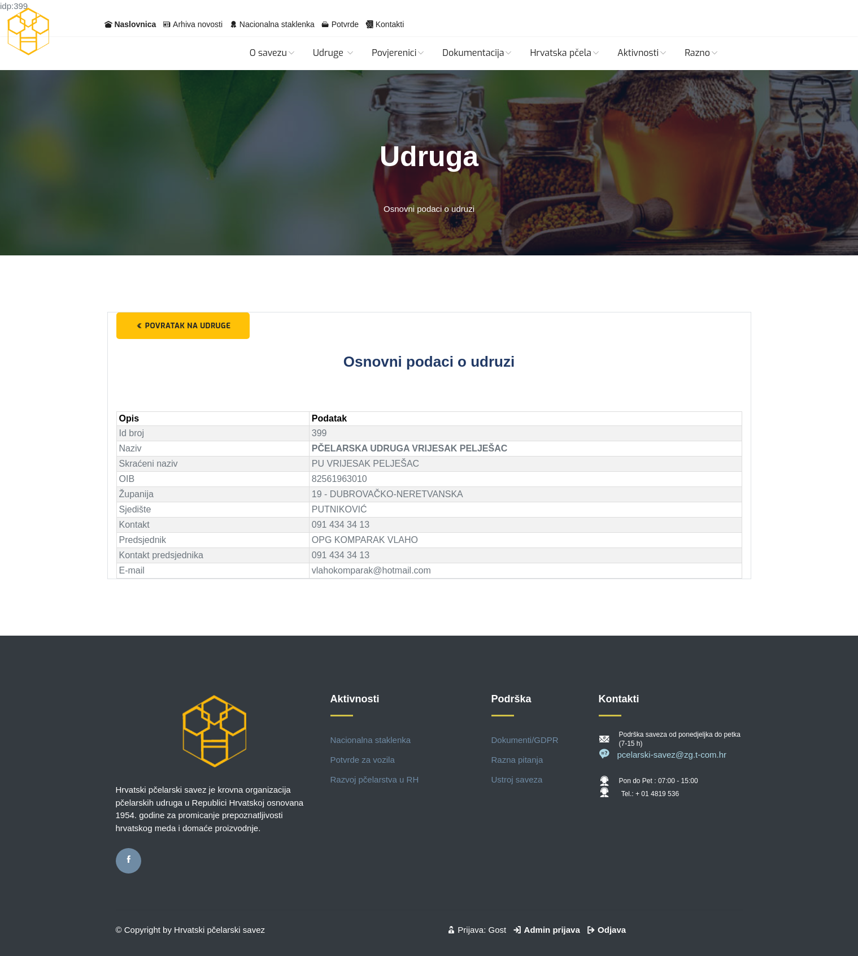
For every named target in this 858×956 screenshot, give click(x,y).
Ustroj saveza (517, 779)
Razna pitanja (517, 759)
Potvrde (345, 24)
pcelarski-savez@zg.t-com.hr (663, 754)
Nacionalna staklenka (277, 24)
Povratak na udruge (183, 326)
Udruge (334, 53)
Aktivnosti (642, 53)
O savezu (273, 53)
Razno (702, 53)
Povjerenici (398, 53)
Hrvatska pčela (565, 53)
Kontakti (390, 24)
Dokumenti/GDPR (525, 740)
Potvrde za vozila (362, 759)
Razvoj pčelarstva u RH (374, 779)
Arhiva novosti (198, 24)
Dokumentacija (477, 53)
